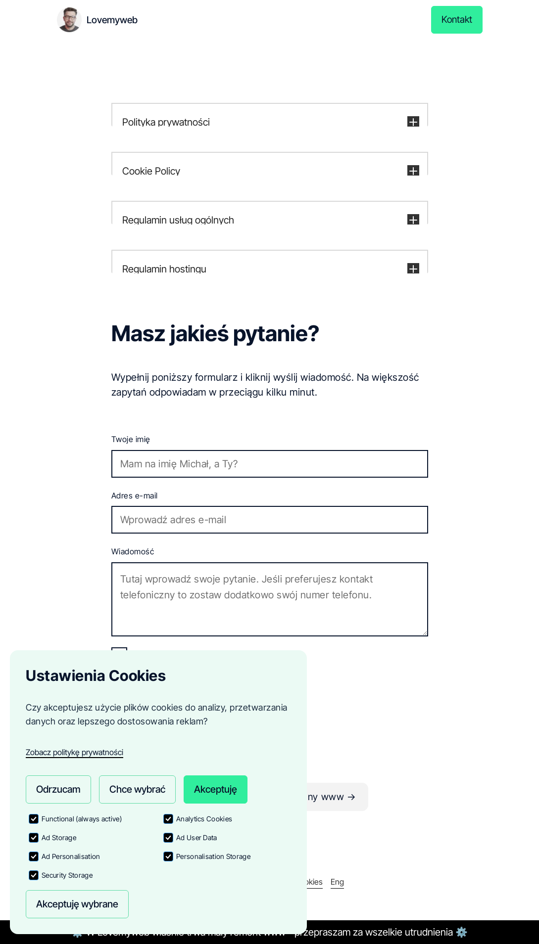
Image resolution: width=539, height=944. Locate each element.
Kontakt (456, 20)
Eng (337, 882)
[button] (269, 122)
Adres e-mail (134, 495)
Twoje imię (130, 439)
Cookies (308, 882)
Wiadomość (132, 551)
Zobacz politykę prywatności (74, 751)
